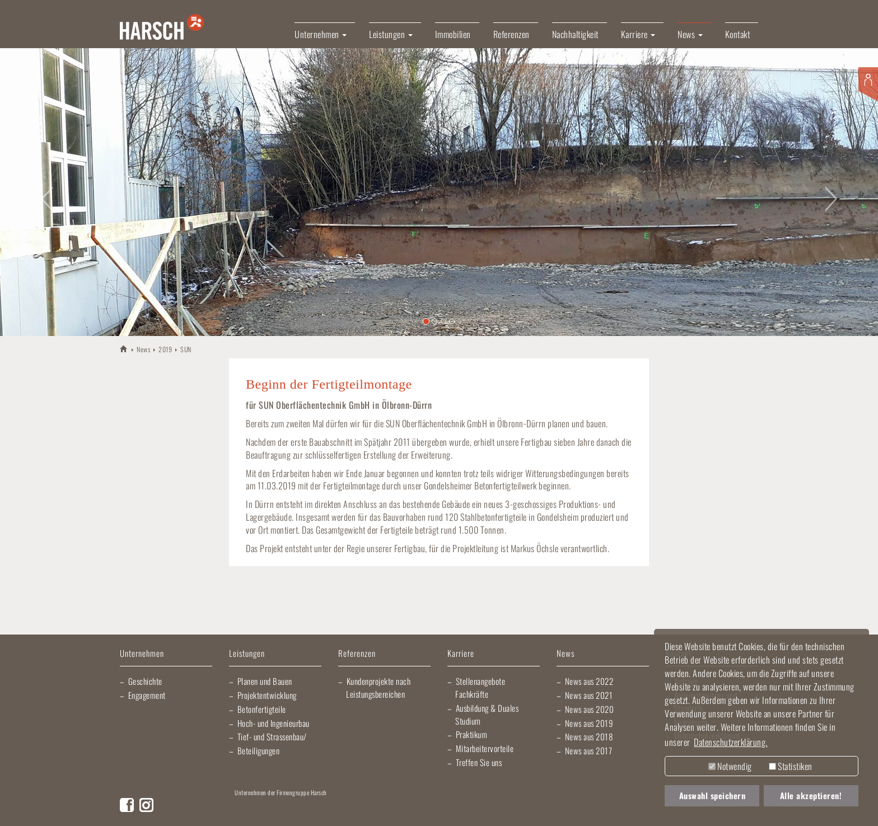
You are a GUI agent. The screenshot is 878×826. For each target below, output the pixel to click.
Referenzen (511, 34)
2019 (165, 349)
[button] (44, 192)
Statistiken (790, 766)
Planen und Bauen (264, 681)
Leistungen (247, 653)
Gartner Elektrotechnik (464, 809)
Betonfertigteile (261, 709)
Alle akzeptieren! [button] (811, 795)
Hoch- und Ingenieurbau (273, 723)
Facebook (127, 805)
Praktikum (472, 734)
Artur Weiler (260, 809)
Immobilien (453, 34)
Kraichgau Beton (590, 809)
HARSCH (124, 348)
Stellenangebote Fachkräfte (480, 687)
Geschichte (145, 681)
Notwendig (730, 766)
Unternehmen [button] (321, 34)
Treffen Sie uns (479, 762)
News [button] (690, 34)
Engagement (147, 695)
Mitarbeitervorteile (485, 748)
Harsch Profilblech (537, 809)
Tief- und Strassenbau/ (272, 736)
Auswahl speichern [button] (712, 795)
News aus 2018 (589, 736)
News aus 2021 (589, 695)
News (143, 349)
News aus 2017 (589, 750)
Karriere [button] (638, 34)
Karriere (460, 653)
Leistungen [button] (391, 34)
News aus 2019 (589, 723)
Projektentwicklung (267, 695)
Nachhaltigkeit (575, 34)
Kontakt (737, 34)
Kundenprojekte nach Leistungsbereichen (378, 687)
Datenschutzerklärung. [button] (731, 742)
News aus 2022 (589, 681)
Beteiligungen (258, 750)
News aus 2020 (589, 709)
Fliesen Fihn (637, 809)
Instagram (146, 805)
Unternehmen (142, 653)
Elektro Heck (385, 809)
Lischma (321, 809)
